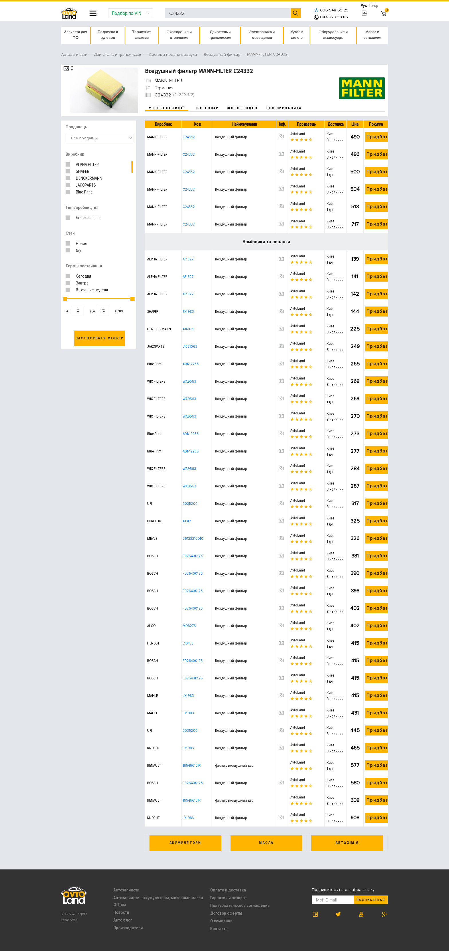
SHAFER (82, 171)
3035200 (190, 503)
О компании (221, 921)
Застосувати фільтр (100, 338)
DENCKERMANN (89, 178)
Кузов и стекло (296, 35)
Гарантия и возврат (228, 897)
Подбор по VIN (131, 13)
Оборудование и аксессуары (333, 35)
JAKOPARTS (86, 185)
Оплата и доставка (228, 890)
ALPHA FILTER (87, 164)
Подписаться (371, 900)
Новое (81, 243)
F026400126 (193, 555)
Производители (128, 927)
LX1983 (188, 695)
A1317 (187, 521)
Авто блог (122, 920)
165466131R (192, 765)
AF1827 (188, 259)
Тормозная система (141, 35)
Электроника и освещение (262, 35)
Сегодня (83, 276)
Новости (121, 912)
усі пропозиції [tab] (166, 108)
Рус (364, 5)
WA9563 (189, 381)
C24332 (189, 137)
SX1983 (188, 311)
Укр (375, 5)
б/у (78, 250)
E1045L (188, 643)
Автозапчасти (126, 890)
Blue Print (84, 192)
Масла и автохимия (372, 35)
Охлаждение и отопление (179, 35)
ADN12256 (191, 363)
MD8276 (189, 625)
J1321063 (190, 346)
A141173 (188, 329)
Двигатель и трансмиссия (220, 35)
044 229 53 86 (331, 17)
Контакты (219, 928)
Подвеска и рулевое (108, 35)
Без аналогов (88, 218)
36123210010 (193, 538)
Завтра (82, 283)
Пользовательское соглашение (240, 905)
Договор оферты (226, 913)
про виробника (284, 108)
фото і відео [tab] (242, 108)
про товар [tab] (206, 108)
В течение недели (92, 290)
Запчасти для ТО (75, 35)
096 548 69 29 (331, 10)
